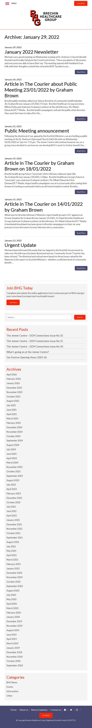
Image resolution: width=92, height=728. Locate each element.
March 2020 (12, 608)
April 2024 (12, 458)
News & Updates (39, 709)
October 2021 (13, 533)
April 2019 (12, 639)
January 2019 (13, 647)
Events (10, 686)
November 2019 (15, 625)
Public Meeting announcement (37, 131)
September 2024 (15, 440)
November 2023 (15, 467)
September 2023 (15, 476)
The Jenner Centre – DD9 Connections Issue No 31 (35, 340)
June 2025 (12, 409)
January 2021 (13, 568)
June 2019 (12, 634)
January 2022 (13, 520)
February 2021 (14, 564)
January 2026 (13, 383)
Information (12, 691)
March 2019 (12, 643)
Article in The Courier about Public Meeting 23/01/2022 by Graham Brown (41, 89)
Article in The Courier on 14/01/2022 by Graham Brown (44, 207)
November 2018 (15, 656)
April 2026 (12, 374)
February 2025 (14, 423)
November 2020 (15, 577)
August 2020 (13, 590)
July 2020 (11, 594)
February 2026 (14, 378)
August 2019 (13, 630)
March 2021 (12, 559)
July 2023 (11, 484)
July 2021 (11, 546)
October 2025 (13, 396)
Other (9, 695)
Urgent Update (20, 245)
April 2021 (12, 555)
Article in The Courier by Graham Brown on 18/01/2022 (39, 166)
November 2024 (15, 431)
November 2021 (15, 528)
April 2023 (12, 489)
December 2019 (14, 621)
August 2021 (13, 542)
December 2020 (14, 572)
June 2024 (12, 453)
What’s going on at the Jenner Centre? (28, 351)
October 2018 (13, 661)
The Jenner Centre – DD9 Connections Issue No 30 (35, 346)
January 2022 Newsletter (31, 52)
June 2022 (12, 511)
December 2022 (14, 498)
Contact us (55, 709)
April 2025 (12, 414)
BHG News (12, 682)
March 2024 (12, 462)
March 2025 (12, 418)
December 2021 (14, 524)
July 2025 (11, 405)
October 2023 (13, 471)
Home (14, 709)
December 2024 (14, 427)
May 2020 (11, 599)
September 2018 (15, 665)
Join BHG (81, 3)
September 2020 (15, 586)
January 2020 (13, 617)
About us (24, 709)
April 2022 (12, 515)
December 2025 (14, 387)
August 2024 (13, 445)
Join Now (13, 302)
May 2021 (11, 550)
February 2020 (14, 612)
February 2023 (14, 493)
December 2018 (14, 652)
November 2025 (15, 392)
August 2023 (13, 480)
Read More (81, 72)
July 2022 (11, 506)
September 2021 (15, 537)
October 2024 (13, 436)
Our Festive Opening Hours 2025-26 (27, 357)
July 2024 (11, 449)
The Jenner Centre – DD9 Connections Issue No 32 (35, 335)
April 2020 (12, 603)
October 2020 (13, 581)
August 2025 (13, 400)
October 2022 (13, 502)
